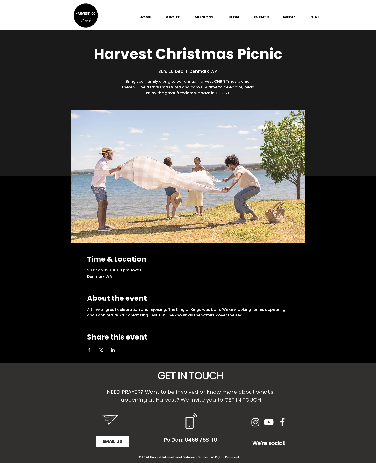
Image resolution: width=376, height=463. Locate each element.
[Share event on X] (101, 350)
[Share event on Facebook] (89, 350)
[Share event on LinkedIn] (113, 350)
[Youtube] (269, 422)
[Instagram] (255, 422)
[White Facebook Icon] (282, 422)
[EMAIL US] (112, 441)
